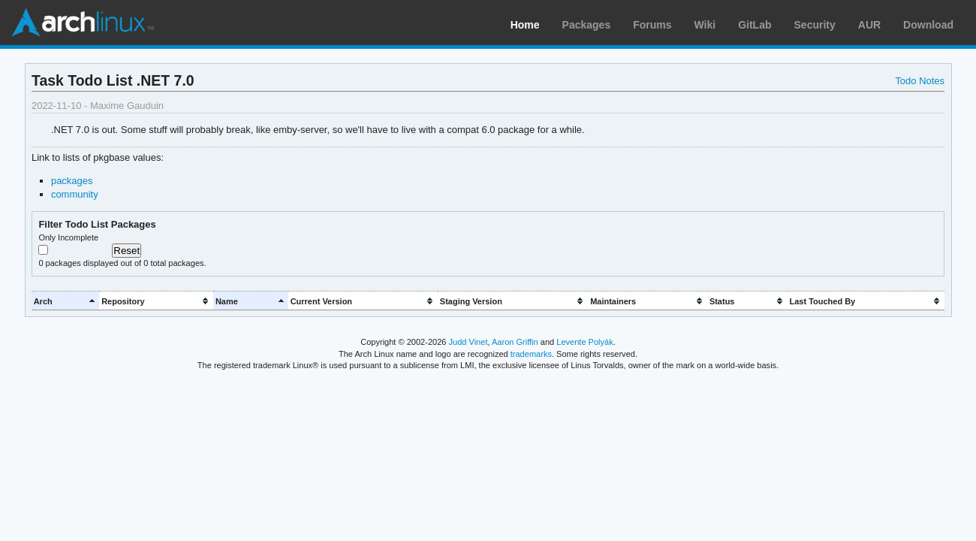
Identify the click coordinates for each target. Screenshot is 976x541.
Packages (586, 25)
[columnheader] (65, 301)
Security (815, 25)
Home (525, 25)
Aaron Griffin (515, 341)
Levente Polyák (584, 341)
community (74, 194)
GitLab (754, 25)
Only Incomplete (68, 237)
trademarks (531, 353)
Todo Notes (919, 80)
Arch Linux (82, 23)
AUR (869, 25)
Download (928, 25)
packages (72, 180)
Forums (652, 25)
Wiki (705, 25)
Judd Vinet (468, 341)
